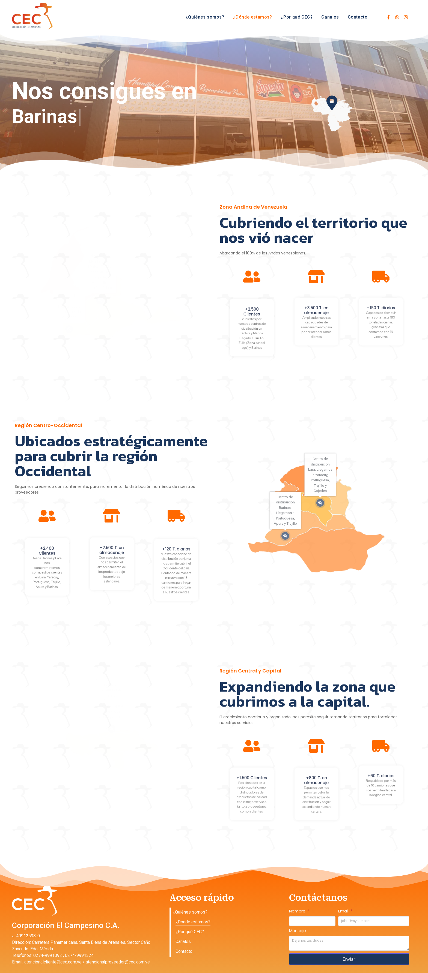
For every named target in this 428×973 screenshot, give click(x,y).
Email (344, 911)
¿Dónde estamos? (252, 17)
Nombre (298, 911)
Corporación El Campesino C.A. (65, 925)
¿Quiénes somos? (205, 17)
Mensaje (297, 931)
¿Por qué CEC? (297, 17)
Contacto (358, 17)
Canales (330, 17)
